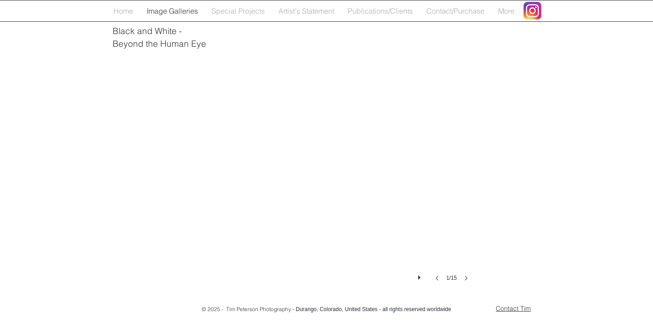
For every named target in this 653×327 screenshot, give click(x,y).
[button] (321, 175)
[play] (420, 275)
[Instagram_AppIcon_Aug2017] (532, 11)
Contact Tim (513, 308)
